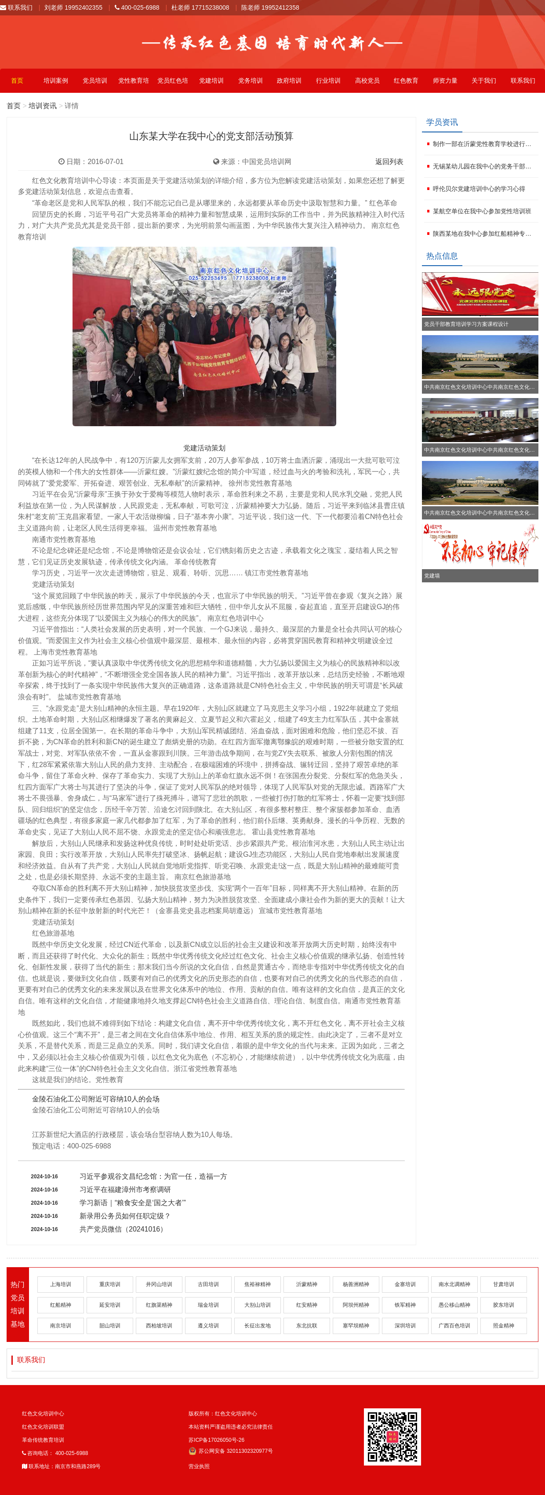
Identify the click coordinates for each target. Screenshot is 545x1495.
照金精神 (503, 1326)
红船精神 (60, 1305)
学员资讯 (442, 122)
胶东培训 (503, 1305)
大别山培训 (257, 1305)
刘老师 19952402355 (73, 7)
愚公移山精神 (454, 1305)
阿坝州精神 (356, 1305)
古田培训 (208, 1284)
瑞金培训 (208, 1305)
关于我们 (484, 80)
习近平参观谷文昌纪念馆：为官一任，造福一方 (153, 1176)
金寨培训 (405, 1284)
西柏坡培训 (159, 1326)
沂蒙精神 (306, 1284)
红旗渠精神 (159, 1305)
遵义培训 (208, 1326)
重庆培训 (109, 1284)
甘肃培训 (503, 1284)
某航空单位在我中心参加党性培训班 (482, 211)
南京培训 (60, 1326)
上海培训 (60, 1284)
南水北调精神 (454, 1284)
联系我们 (16, 7)
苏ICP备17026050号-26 (216, 1440)
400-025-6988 (137, 7)
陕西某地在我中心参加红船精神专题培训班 (484, 233)
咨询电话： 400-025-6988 (55, 1453)
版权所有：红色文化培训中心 (223, 1414)
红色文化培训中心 (43, 1414)
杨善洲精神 (356, 1284)
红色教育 (406, 80)
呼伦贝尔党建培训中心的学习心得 (479, 188)
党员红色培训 (172, 85)
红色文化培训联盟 (43, 1427)
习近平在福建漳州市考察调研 (125, 1189)
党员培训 (95, 80)
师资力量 (445, 80)
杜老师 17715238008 (200, 7)
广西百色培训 (454, 1326)
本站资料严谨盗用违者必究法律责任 (231, 1427)
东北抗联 (306, 1326)
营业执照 (199, 1466)
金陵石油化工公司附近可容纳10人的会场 (96, 1099)
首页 (17, 80)
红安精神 (306, 1305)
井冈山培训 (159, 1284)
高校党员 (367, 80)
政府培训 (289, 80)
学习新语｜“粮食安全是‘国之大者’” (133, 1202)
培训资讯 (43, 106)
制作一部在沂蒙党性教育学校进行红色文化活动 (484, 143)
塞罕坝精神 (356, 1326)
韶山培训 (109, 1326)
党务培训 (250, 80)
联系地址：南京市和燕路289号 (61, 1466)
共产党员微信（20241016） (123, 1229)
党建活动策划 (204, 448)
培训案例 (56, 80)
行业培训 (328, 80)
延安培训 (109, 1305)
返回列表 (389, 161)
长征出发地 (257, 1326)
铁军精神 (405, 1305)
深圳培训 (405, 1326)
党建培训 (211, 80)
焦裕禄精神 (257, 1284)
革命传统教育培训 (43, 1440)
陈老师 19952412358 (270, 7)
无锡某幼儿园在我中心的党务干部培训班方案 (484, 166)
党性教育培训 (133, 85)
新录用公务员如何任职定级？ (125, 1216)
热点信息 (442, 256)
